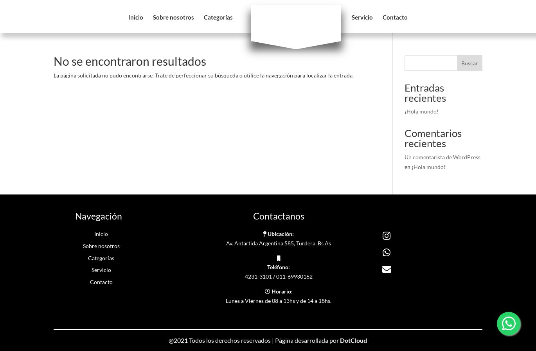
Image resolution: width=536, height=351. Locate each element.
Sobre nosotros (173, 17)
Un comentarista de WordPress (442, 157)
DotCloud (353, 340)
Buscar (469, 63)
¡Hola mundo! (422, 111)
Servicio (362, 17)
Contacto (395, 17)
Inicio (135, 17)
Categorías (218, 17)
